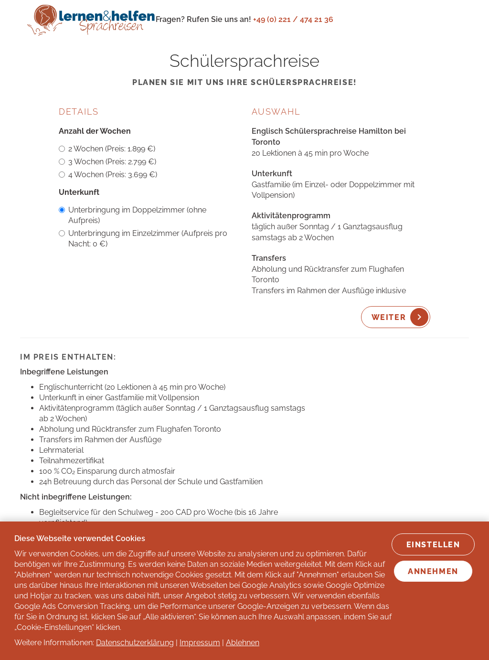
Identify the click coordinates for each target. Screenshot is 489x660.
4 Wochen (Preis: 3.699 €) (108, 174)
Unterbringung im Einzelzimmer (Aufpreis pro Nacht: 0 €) (143, 238)
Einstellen (433, 544)
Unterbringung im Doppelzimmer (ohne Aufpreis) (132, 215)
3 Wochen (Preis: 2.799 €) (107, 161)
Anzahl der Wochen (95, 131)
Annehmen (433, 571)
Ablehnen (242, 642)
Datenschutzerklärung (135, 642)
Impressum (200, 642)
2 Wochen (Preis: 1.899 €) (107, 148)
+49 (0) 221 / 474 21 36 (293, 19)
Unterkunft (79, 192)
